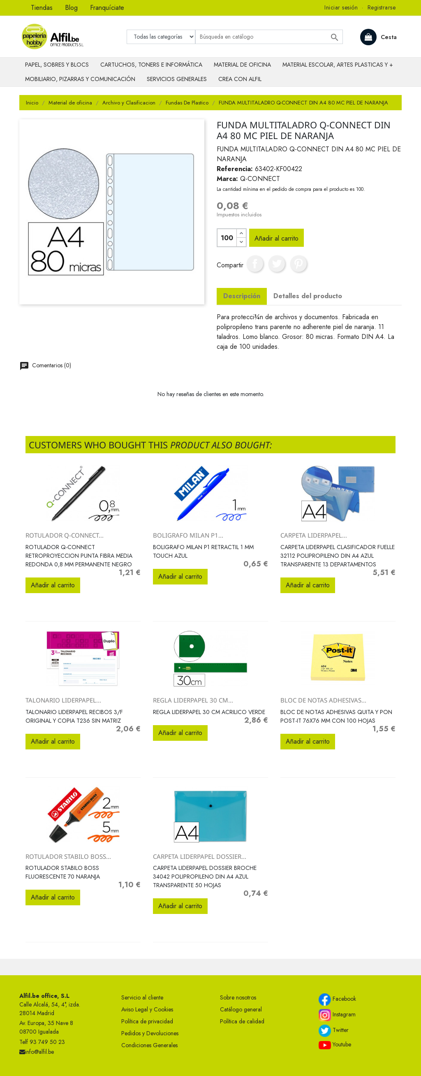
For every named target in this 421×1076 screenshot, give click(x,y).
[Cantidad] (227, 238)
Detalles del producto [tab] (307, 296)
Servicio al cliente (142, 997)
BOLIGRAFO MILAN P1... (188, 535)
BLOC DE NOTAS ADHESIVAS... (323, 700)
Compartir (255, 263)
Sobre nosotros (238, 997)
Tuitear (276, 263)
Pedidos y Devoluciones (149, 1033)
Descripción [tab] (241, 296)
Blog (71, 7)
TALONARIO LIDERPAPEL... (63, 700)
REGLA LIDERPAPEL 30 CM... (193, 700)
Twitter (334, 1031)
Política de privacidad (147, 1021)
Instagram (337, 1015)
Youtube (335, 1044)
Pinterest (298, 263)
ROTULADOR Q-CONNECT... (64, 535)
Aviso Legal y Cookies (147, 1009)
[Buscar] (269, 37)
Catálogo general (241, 1009)
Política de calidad (242, 1021)
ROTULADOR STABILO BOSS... (68, 856)
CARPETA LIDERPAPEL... (313, 535)
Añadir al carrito (276, 238)
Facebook (337, 999)
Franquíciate (107, 7)
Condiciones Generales (149, 1045)
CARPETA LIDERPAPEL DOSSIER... (199, 856)
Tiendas (42, 7)
